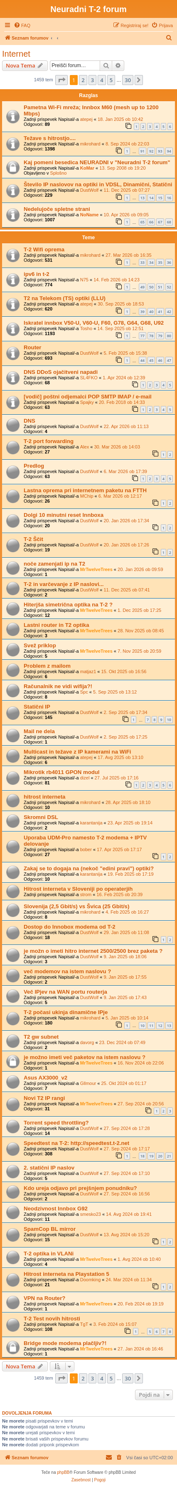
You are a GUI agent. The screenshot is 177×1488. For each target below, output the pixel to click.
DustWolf (89, 190)
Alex (84, 446)
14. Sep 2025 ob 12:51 (120, 328)
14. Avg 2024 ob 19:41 (129, 1214)
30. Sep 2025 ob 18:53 (121, 303)
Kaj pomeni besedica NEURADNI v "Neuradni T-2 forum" (97, 162)
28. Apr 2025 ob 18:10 (128, 802)
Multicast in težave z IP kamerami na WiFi (77, 752)
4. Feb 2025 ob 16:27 (127, 911)
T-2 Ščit (33, 539)
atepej (86, 119)
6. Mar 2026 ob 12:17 (120, 496)
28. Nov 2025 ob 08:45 (141, 630)
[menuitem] (22, 25)
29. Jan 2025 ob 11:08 (126, 932)
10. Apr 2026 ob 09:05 (126, 214)
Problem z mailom (47, 666)
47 (169, 360)
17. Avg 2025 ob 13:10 (120, 757)
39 (142, 311)
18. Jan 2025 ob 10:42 (120, 119)
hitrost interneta (44, 797)
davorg (87, 1042)
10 (169, 719)
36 (169, 262)
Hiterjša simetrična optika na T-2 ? (68, 604)
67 (160, 222)
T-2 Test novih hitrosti (52, 1318)
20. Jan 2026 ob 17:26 (126, 544)
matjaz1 (88, 671)
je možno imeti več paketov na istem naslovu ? (84, 1057)
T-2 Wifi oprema (44, 249)
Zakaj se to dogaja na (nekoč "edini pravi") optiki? (89, 868)
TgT (84, 1324)
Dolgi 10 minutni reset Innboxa (63, 515)
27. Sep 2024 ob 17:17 (126, 1148)
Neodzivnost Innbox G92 (56, 1208)
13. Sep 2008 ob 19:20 (122, 167)
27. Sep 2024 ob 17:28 (126, 1128)
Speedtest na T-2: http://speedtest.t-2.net (76, 1143)
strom (86, 894)
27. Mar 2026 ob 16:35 (129, 255)
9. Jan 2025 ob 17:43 (124, 997)
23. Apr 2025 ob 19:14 (130, 822)
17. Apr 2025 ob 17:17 (119, 849)
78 (151, 335)
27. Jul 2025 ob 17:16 (117, 777)
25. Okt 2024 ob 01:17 (123, 1083)
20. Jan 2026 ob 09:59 (140, 569)
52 (169, 287)
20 (160, 1156)
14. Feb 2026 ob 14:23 (116, 279)
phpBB (63, 1472)
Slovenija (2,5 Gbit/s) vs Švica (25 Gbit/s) (76, 906)
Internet (16, 53)
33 (142, 262)
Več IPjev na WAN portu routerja (65, 992)
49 (142, 287)
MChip (86, 496)
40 (151, 311)
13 (142, 197)
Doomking (90, 1279)
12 (160, 1025)
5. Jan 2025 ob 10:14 (127, 1017)
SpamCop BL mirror (50, 1229)
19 (151, 1156)
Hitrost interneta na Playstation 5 (66, 1274)
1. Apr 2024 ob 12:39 (124, 377)
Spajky (87, 402)
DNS (29, 421)
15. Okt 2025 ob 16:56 (124, 671)
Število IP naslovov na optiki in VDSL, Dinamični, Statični (98, 184)
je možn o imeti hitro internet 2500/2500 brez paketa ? (93, 951)
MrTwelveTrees (96, 569)
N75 (84, 279)
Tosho (86, 328)
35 (160, 262)
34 (151, 262)
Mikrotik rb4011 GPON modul (61, 772)
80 (169, 335)
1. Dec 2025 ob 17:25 (139, 610)
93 (160, 151)
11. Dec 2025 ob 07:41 (126, 589)
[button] (61, 80)
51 (160, 287)
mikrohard (90, 143)
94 (169, 151)
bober (86, 849)
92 (151, 151)
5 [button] (111, 80)
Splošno (58, 172)
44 (142, 360)
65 (142, 222)
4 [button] (101, 80)
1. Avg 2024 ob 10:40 (139, 1259)
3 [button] (92, 80)
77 (142, 335)
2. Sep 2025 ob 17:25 (125, 736)
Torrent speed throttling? (56, 1123)
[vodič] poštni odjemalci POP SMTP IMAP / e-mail (88, 396)
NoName (89, 214)
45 (151, 360)
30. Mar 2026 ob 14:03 (117, 446)
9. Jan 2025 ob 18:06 (124, 956)
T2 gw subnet (41, 1037)
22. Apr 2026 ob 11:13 (125, 426)
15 (160, 197)
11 (151, 1025)
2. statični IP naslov (49, 1168)
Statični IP (37, 707)
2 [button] (82, 80)
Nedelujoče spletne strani (57, 209)
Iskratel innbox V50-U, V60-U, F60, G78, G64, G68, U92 (94, 323)
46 (160, 360)
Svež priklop (40, 645)
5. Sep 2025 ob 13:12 (115, 691)
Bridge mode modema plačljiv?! (65, 1343)
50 (151, 287)
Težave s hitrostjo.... (50, 138)
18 (142, 1156)
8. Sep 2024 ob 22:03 (127, 143)
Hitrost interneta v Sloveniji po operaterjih (78, 889)
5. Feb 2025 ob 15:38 (125, 353)
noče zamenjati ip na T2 (54, 564)
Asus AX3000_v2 (45, 1078)
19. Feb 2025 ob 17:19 (131, 874)
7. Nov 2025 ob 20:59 (139, 651)
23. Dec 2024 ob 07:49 (122, 1042)
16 (169, 197)
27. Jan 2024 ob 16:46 (140, 1348)
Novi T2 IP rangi (44, 1098)
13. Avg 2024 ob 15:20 (126, 1234)
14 (151, 197)
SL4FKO (89, 377)
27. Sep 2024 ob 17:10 (126, 1173)
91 (142, 151)
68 (169, 222)
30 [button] (128, 80)
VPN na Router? (44, 1298)
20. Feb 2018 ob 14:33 (122, 402)
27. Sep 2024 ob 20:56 (141, 1103)
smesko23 (90, 1214)
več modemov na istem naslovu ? (67, 971)
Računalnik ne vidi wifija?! (58, 686)
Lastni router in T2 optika (56, 625)
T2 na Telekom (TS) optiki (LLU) (65, 298)
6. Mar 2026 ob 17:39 (125, 471)
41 (160, 311)
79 (160, 335)
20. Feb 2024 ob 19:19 (141, 1303)
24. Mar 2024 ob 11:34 (129, 1279)
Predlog (34, 466)
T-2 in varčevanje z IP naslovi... (64, 584)
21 (169, 1156)
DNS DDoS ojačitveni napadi (61, 372)
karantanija (91, 822)
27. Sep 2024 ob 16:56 (126, 1193)
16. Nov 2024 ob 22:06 (141, 1062)
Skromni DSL (41, 817)
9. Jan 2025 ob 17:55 (124, 976)
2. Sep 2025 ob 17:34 (125, 712)
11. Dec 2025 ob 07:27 (126, 190)
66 (151, 222)
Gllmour (88, 1083)
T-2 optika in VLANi (49, 1253)
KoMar (87, 167)
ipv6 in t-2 (36, 274)
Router (33, 347)
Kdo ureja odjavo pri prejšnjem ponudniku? (80, 1188)
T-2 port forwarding (49, 441)
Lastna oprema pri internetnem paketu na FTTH (85, 490)
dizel (85, 777)
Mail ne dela (39, 731)
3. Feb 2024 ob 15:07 (115, 1324)
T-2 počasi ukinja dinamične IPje (66, 1012)
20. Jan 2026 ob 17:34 (126, 520)
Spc (84, 691)
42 (169, 311)
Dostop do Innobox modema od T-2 (70, 927)
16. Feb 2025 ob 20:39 (119, 894)
